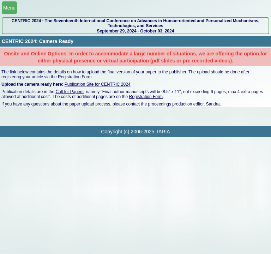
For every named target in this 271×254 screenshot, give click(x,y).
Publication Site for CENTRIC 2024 (98, 84)
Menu (9, 8)
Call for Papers (69, 91)
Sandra (213, 104)
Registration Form (74, 76)
